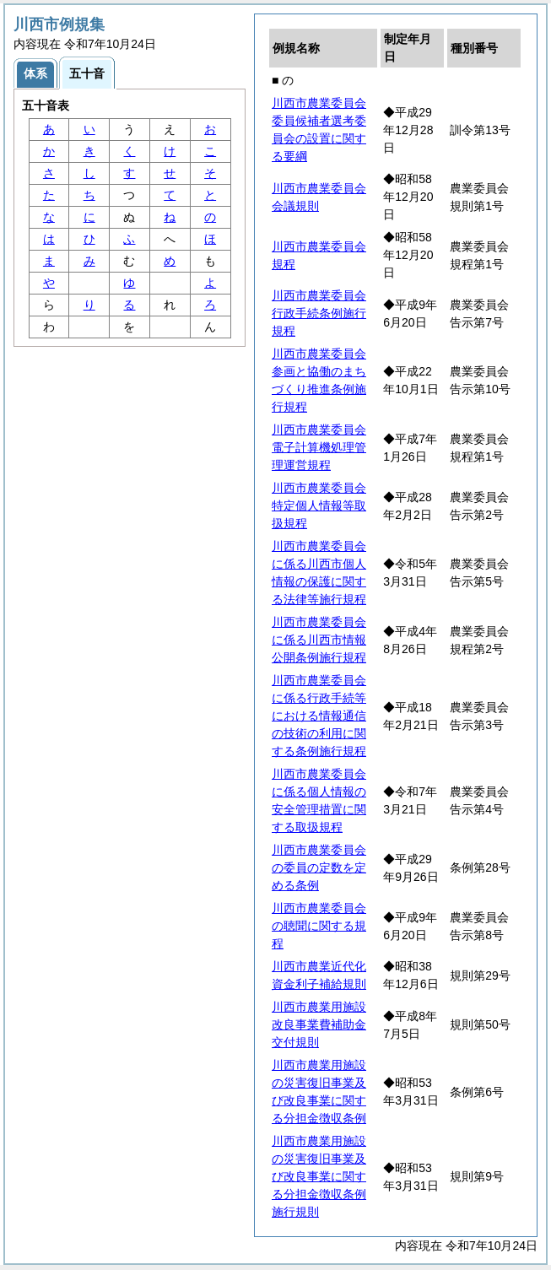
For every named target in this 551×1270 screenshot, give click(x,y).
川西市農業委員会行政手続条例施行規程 (319, 313)
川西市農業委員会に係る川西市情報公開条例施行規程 (319, 639)
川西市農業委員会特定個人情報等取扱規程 (319, 505)
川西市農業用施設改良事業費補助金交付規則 (319, 1024)
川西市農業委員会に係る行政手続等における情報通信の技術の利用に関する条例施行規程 (319, 715)
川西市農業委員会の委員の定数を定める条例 (319, 867)
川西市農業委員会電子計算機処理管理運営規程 (319, 447)
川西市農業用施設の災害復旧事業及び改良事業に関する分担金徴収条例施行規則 (319, 1176)
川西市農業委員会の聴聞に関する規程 (319, 925)
